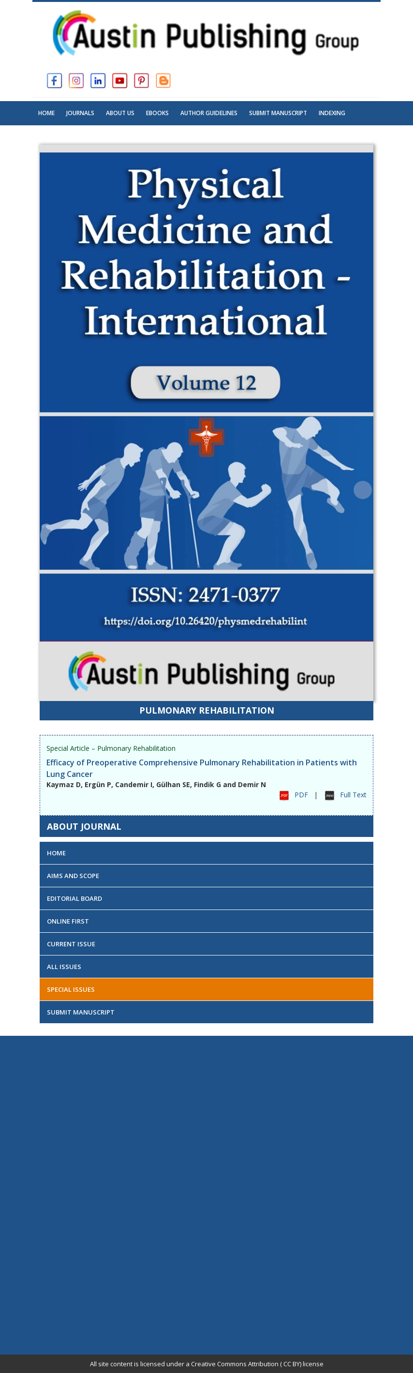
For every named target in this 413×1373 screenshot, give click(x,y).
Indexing (332, 113)
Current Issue (71, 944)
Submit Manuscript (278, 113)
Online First (68, 921)
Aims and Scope (73, 875)
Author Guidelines (208, 113)
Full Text (353, 794)
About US (120, 113)
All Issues (64, 966)
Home (46, 113)
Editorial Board (74, 898)
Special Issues (71, 989)
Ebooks (157, 113)
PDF (301, 794)
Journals (80, 113)
